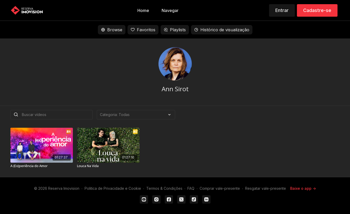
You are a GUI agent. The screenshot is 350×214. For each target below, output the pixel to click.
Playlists (175, 29)
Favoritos (143, 29)
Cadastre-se (317, 10)
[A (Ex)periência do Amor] (41, 166)
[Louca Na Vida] (108, 166)
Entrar (282, 10)
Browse (111, 29)
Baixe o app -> (303, 188)
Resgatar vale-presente (265, 188)
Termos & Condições (164, 188)
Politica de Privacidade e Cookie (113, 188)
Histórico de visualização (221, 29)
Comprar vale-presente (220, 188)
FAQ (190, 188)
